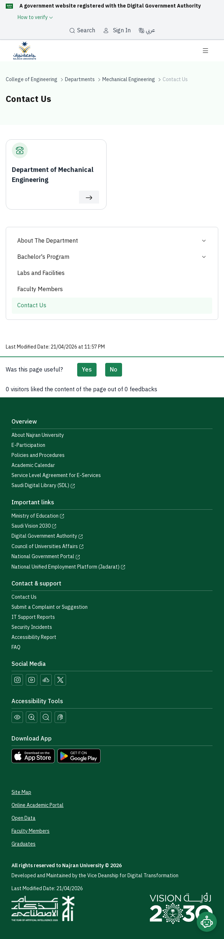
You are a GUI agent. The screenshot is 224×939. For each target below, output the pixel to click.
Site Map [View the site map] (21, 792)
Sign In (122, 30)
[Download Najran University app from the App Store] (33, 755)
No (113, 369)
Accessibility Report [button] (33, 637)
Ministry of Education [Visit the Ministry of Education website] (38, 516)
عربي (147, 30)
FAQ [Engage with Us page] (15, 647)
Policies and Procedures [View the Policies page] (38, 455)
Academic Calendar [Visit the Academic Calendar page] (33, 465)
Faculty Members (40, 289)
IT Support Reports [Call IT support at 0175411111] (33, 617)
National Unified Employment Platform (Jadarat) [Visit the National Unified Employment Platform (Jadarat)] (68, 567)
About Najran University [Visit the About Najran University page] (37, 435)
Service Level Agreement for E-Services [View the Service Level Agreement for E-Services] (56, 475)
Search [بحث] (82, 30)
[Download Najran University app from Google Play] (79, 755)
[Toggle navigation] (205, 50)
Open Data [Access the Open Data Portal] (23, 818)
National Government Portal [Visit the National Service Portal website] (45, 556)
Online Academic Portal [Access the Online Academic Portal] (37, 805)
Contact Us (31, 305)
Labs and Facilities (41, 273)
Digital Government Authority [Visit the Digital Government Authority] (47, 536)
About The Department (112, 241)
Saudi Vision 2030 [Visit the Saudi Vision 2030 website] (34, 526)
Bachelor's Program (112, 257)
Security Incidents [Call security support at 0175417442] (31, 627)
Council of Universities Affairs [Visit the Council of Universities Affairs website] (47, 546)
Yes (87, 369)
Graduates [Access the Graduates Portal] (23, 844)
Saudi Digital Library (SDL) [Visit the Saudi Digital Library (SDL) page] (43, 485)
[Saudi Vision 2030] (181, 908)
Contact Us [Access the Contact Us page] (24, 597)
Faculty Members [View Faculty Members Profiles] (30, 831)
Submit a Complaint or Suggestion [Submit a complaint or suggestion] (49, 607)
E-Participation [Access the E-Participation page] (28, 445)
